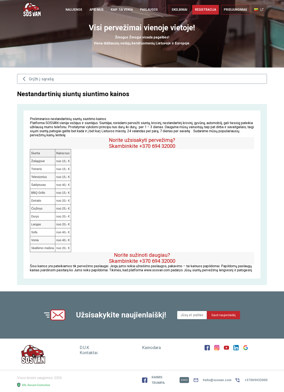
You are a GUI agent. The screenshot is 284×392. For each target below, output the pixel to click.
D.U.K (84, 347)
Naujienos (74, 9)
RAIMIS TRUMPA (165, 380)
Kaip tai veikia (122, 9)
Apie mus (96, 9)
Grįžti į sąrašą (38, 78)
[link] (74, 9)
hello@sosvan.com (212, 380)
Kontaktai (89, 352)
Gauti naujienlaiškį (223, 315)
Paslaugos (149, 9)
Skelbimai (179, 9)
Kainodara (151, 347)
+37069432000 (251, 380)
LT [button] (259, 10)
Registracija (205, 9)
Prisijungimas (235, 9)
